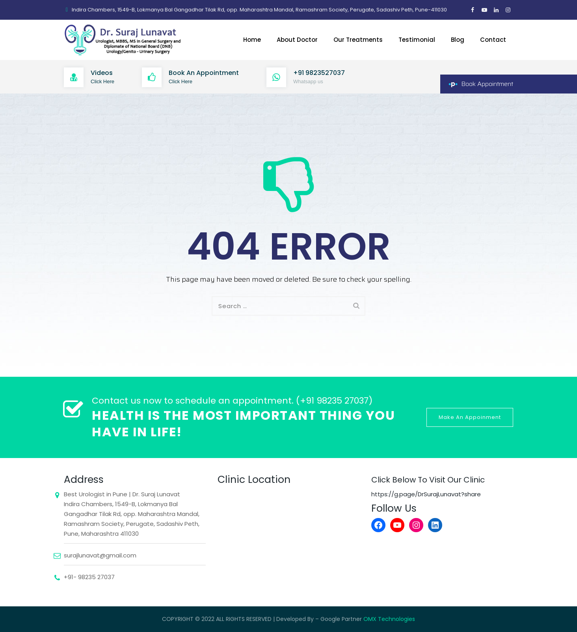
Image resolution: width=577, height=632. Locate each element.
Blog (457, 40)
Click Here (102, 81)
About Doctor (297, 40)
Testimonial (416, 40)
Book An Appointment (204, 72)
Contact (493, 40)
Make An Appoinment (470, 417)
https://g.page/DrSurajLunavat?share (426, 494)
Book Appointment (487, 84)
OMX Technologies (389, 619)
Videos (102, 72)
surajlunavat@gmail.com (100, 555)
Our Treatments (358, 40)
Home (252, 40)
